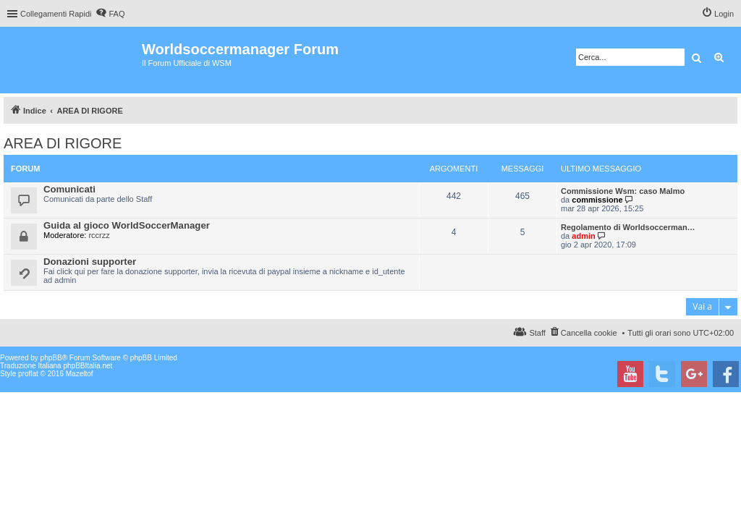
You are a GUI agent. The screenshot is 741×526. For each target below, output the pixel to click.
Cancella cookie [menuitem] (589, 332)
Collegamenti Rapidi (55, 13)
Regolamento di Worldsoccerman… (628, 227)
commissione (597, 199)
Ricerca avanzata (719, 57)
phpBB (51, 358)
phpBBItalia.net (87, 366)
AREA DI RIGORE (63, 143)
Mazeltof (79, 374)
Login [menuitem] (724, 13)
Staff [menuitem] (537, 332)
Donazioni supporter (89, 261)
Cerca (696, 57)
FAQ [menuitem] (116, 13)
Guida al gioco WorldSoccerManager (126, 225)
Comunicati (69, 189)
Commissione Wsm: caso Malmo (623, 191)
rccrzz (98, 235)
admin (583, 236)
